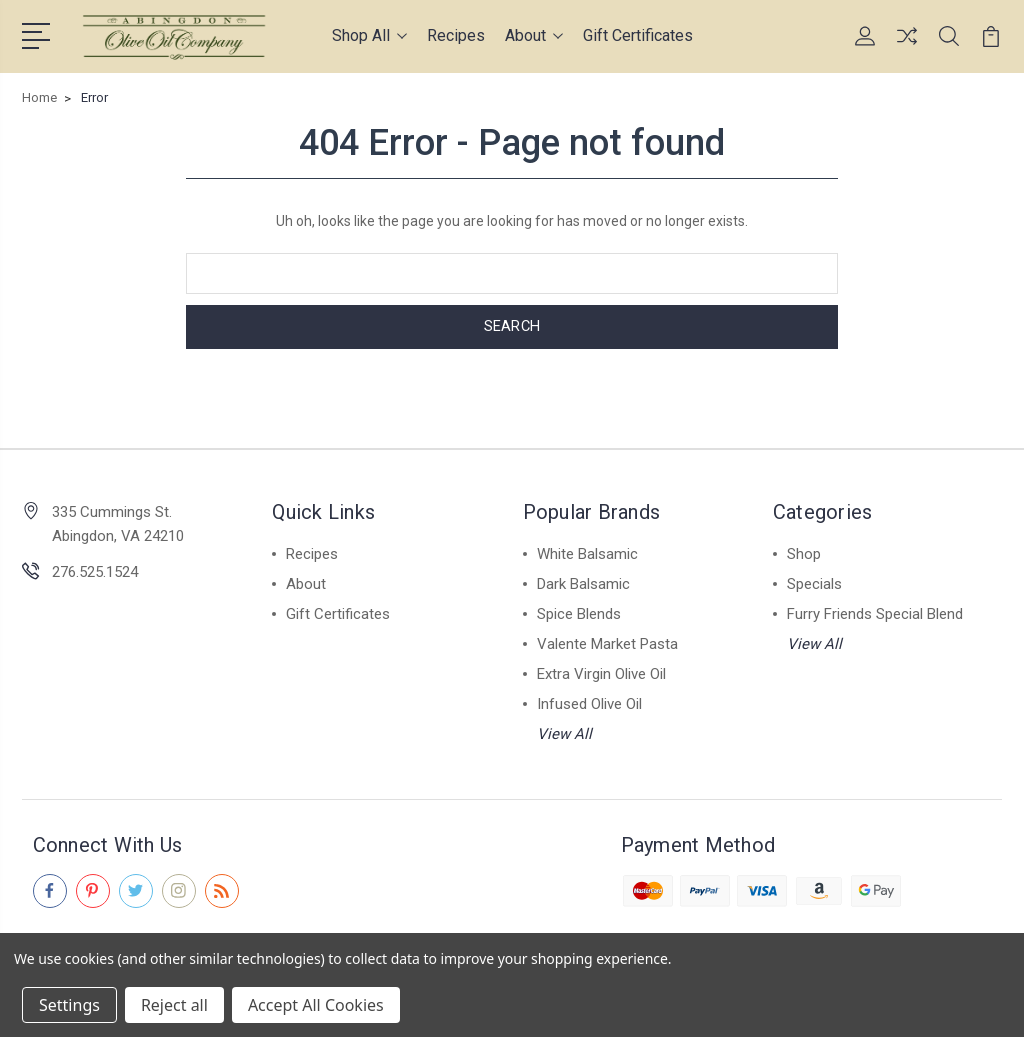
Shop (804, 553)
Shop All (369, 35)
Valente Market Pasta (607, 643)
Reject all (174, 1005)
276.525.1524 (95, 571)
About (534, 35)
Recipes (456, 35)
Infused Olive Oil (589, 703)
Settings (69, 1005)
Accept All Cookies (316, 1005)
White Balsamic (587, 553)
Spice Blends (579, 613)
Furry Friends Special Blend (875, 613)
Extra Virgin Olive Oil (601, 673)
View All (564, 733)
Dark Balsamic (583, 583)
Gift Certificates (638, 35)
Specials (814, 583)
